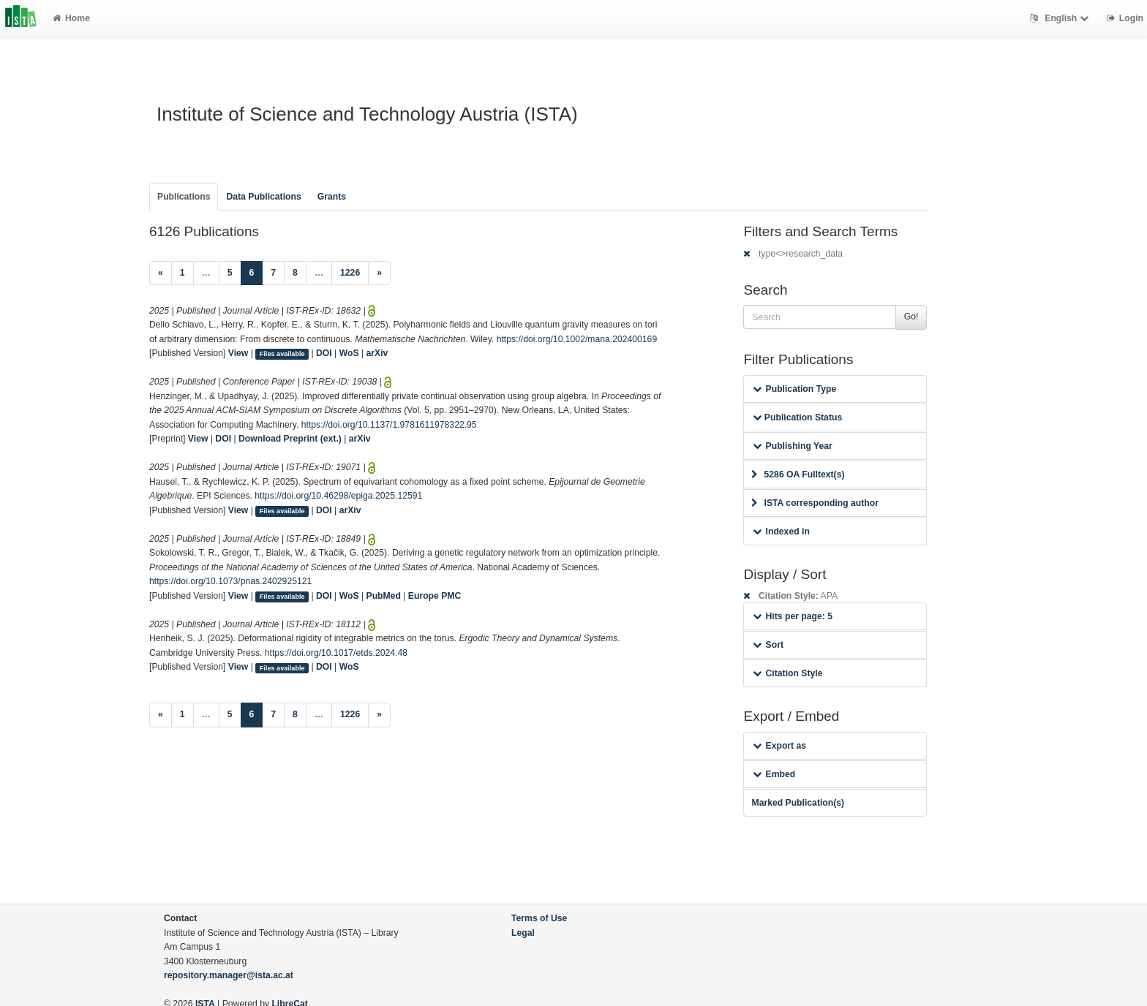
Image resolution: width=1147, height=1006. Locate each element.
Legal (523, 933)
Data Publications (263, 197)
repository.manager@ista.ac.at (228, 975)
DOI (324, 353)
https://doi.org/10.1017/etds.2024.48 (336, 653)
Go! (911, 316)
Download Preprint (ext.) (290, 439)
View (238, 353)
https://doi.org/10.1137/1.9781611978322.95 (389, 425)
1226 (350, 273)
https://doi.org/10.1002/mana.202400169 (577, 339)
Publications (183, 197)
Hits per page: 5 (792, 616)
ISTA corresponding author (815, 503)
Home (71, 18)
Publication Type (794, 389)
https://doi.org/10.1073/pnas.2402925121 (230, 581)
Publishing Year (792, 446)
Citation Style (787, 673)
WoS (349, 353)
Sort (768, 645)
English (1061, 18)
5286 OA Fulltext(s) (797, 474)
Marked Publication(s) (797, 803)
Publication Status (797, 417)
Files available (282, 354)
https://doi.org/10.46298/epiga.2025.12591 (338, 496)
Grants (331, 197)
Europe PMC (434, 596)
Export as (779, 746)
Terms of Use (539, 918)
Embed (774, 774)
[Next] (379, 273)
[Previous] (160, 273)
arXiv (377, 353)
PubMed (383, 596)
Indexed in (781, 531)
